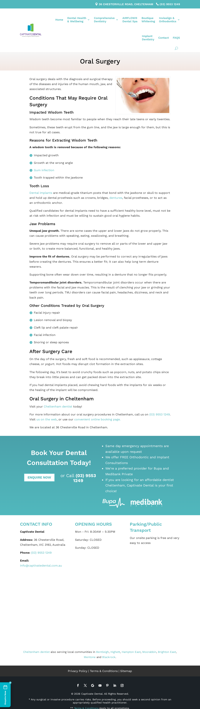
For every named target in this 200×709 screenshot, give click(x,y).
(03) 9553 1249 (170, 4)
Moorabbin (149, 652)
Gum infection (44, 170)
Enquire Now (39, 477)
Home (59, 19)
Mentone (90, 657)
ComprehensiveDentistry (104, 19)
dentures (115, 198)
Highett (115, 652)
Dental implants (40, 193)
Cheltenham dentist (58, 406)
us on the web (46, 419)
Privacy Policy (77, 671)
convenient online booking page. (97, 419)
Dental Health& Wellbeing (76, 19)
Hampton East (131, 652)
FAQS (176, 37)
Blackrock (108, 657)
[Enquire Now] (5, 694)
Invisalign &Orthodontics (167, 19)
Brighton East (167, 652)
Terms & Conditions (104, 671)
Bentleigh (102, 652)
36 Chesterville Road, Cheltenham (126, 4)
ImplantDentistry (148, 37)
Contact (163, 37)
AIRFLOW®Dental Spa (130, 19)
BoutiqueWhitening (148, 19)
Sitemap (126, 671)
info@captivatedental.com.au (41, 565)
